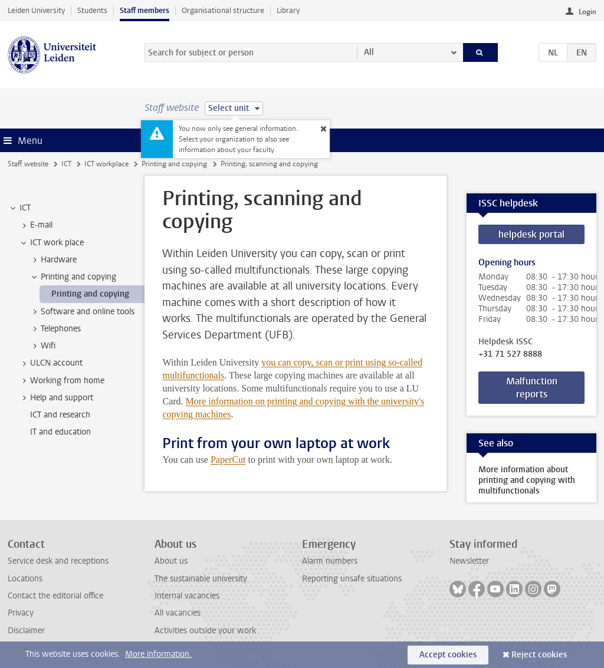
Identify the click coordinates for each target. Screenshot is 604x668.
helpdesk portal (531, 234)
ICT (66, 164)
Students (92, 10)
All (369, 52)
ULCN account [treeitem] (51, 363)
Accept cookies (448, 654)
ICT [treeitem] (19, 208)
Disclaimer (26, 630)
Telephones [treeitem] (55, 329)
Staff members (144, 10)
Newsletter (469, 561)
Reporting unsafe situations (352, 578)
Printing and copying (174, 164)
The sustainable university (201, 578)
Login (587, 12)
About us (171, 561)
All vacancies (178, 612)
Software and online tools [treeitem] (81, 312)
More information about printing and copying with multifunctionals (526, 480)
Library (288, 10)
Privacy (21, 612)
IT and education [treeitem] (60, 431)
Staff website (28, 164)
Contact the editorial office (55, 595)
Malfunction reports (531, 387)
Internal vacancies (187, 595)
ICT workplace (106, 164)
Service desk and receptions (58, 561)
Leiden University (36, 10)
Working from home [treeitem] (61, 381)
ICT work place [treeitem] (51, 243)
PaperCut (228, 460)
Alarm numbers (329, 561)
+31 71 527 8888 (510, 354)
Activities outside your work (205, 630)
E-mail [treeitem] (35, 225)
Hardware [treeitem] (53, 260)
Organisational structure (223, 10)
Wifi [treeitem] (42, 346)
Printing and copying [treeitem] (72, 277)
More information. (158, 654)
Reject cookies (539, 654)
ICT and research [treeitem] (60, 414)
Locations (25, 578)
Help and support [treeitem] (56, 398)
